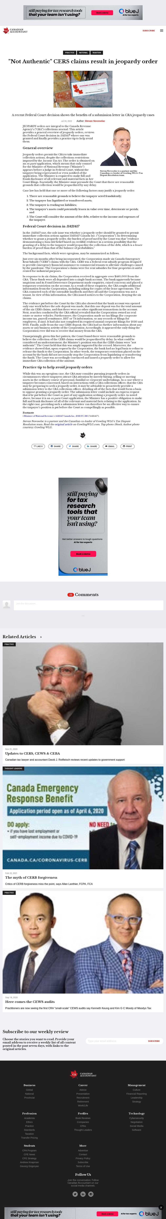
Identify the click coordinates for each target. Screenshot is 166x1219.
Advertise (83, 1150)
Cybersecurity (136, 1118)
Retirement (83, 1101)
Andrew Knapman (29, 1162)
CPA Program (29, 1150)
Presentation (83, 1093)
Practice (69, 53)
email (110, 446)
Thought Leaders (13, 768)
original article (63, 424)
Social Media (136, 1126)
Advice (82, 1090)
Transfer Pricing (29, 1137)
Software (136, 1130)
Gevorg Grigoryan (29, 1166)
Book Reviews (82, 1118)
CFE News (29, 1154)
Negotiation (137, 1122)
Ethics (29, 1122)
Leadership (136, 1097)
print (127, 446)
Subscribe (149, 30)
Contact (83, 1154)
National (83, 53)
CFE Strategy (29, 1158)
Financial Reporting (136, 1093)
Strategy (136, 1101)
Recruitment (83, 1097)
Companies (83, 1122)
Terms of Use (83, 1166)
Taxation (96, 53)
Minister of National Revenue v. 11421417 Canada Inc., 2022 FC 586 (56, 416)
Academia (29, 1118)
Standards (29, 1130)
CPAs (83, 1126)
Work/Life (83, 1105)
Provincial (29, 1097)
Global (29, 1090)
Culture (136, 1090)
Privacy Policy (83, 1158)
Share (56, 446)
